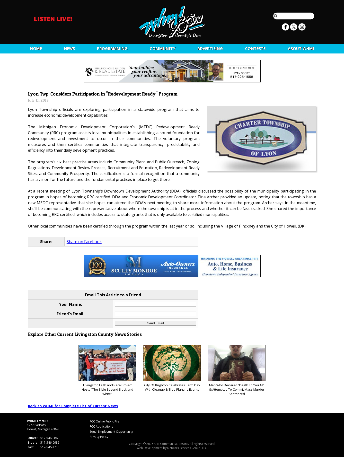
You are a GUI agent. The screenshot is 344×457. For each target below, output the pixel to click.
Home (36, 48)
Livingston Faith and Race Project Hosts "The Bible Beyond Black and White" (107, 370)
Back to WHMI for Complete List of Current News (73, 405)
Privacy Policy (99, 437)
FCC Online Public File (104, 421)
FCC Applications (101, 426)
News (69, 48)
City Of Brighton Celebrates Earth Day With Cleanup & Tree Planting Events (172, 368)
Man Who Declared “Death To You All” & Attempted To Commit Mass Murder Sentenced (236, 370)
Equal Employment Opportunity (111, 432)
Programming (112, 48)
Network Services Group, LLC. (187, 448)
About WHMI (301, 48)
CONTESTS (255, 48)
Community (162, 48)
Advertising (210, 48)
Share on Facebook (84, 241)
